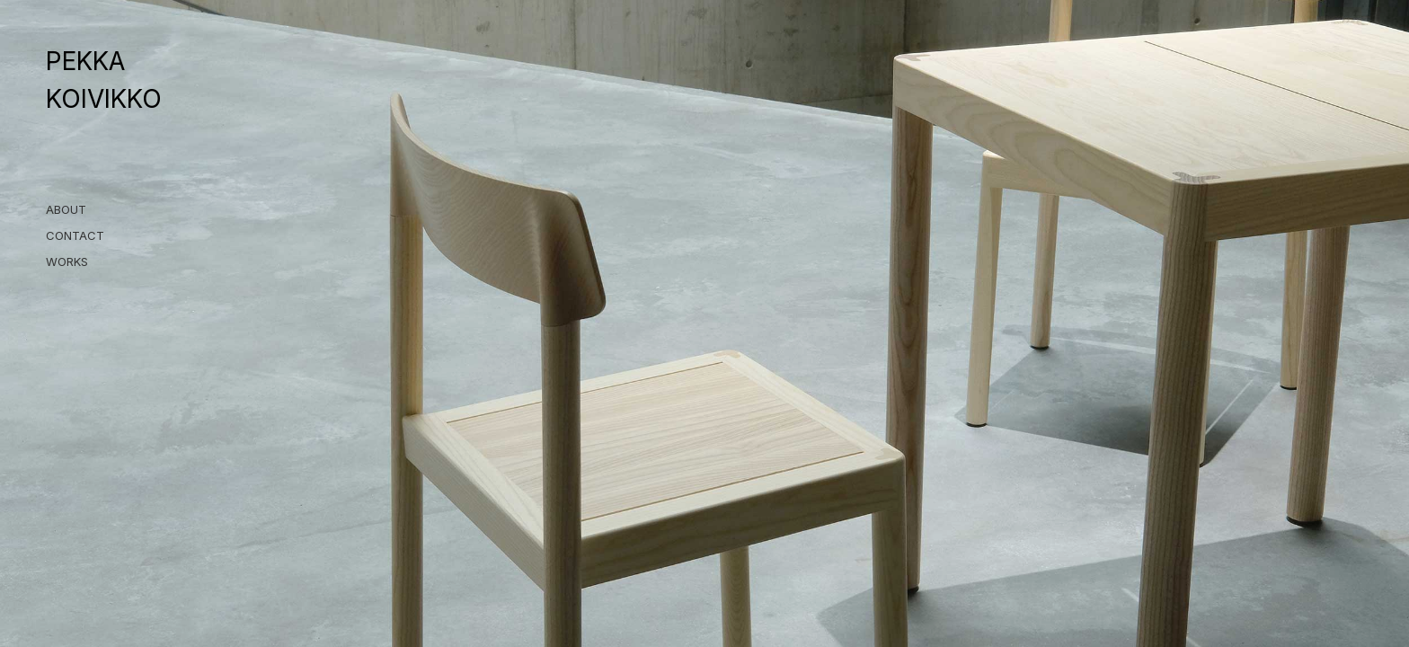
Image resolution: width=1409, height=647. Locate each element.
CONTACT (75, 235)
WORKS (67, 261)
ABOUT (66, 209)
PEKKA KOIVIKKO (104, 80)
